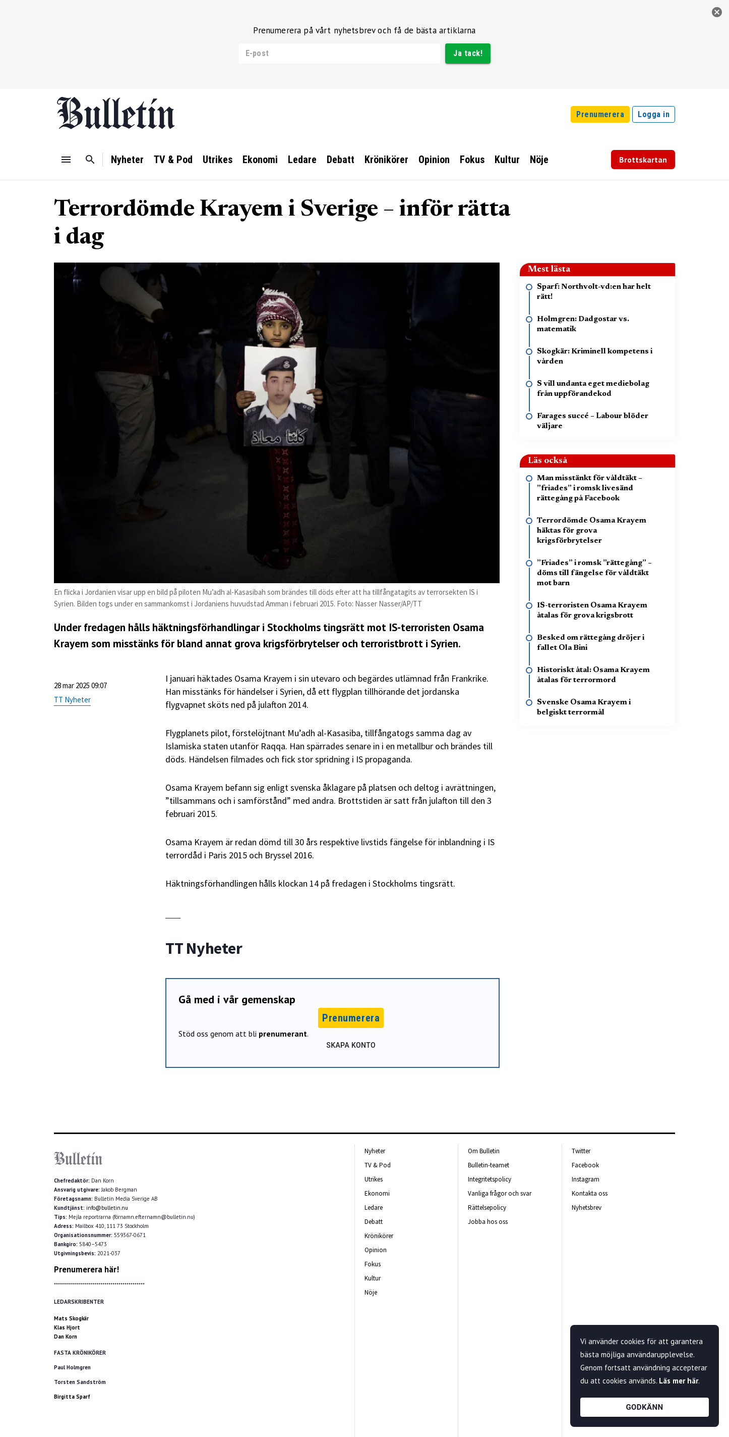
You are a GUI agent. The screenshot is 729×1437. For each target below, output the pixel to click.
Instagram (585, 1179)
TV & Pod (173, 159)
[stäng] (717, 12)
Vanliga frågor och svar (499, 1193)
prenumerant (283, 1034)
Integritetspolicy (489, 1179)
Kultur (507, 159)
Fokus (472, 159)
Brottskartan (643, 160)
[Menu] (66, 159)
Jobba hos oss (488, 1221)
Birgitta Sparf (72, 1396)
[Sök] (90, 159)
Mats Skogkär (71, 1318)
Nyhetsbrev (586, 1207)
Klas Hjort (67, 1327)
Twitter (581, 1151)
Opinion (434, 159)
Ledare (302, 159)
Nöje (539, 159)
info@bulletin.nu (107, 1207)
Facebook (585, 1165)
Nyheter (127, 159)
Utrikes (217, 159)
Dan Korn (65, 1336)
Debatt (340, 159)
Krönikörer (386, 159)
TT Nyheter (72, 699)
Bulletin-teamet (488, 1165)
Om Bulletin (484, 1151)
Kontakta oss (590, 1193)
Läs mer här (678, 1380)
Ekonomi (260, 159)
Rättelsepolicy (487, 1207)
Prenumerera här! (86, 1269)
